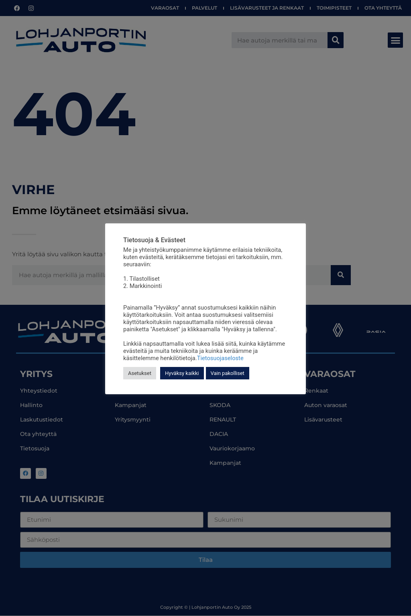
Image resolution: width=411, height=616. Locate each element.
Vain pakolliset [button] (227, 373)
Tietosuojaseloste (220, 358)
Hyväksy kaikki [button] (182, 373)
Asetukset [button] (139, 373)
